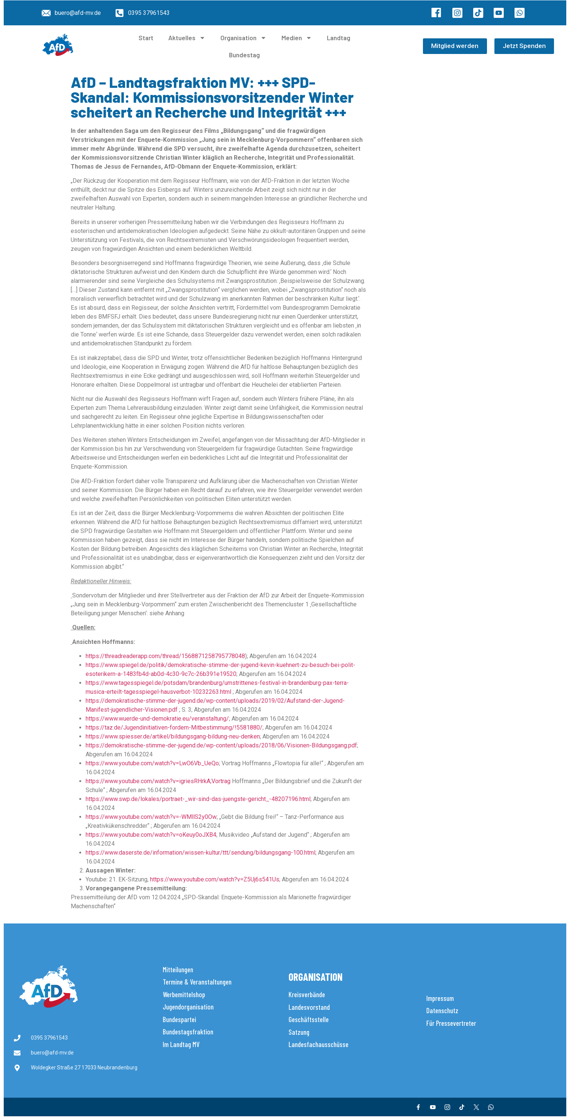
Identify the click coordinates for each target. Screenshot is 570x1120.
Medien (296, 38)
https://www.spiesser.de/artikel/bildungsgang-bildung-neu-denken (173, 736)
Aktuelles (187, 38)
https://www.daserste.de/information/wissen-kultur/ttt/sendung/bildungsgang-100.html (200, 852)
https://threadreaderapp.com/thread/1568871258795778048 (165, 656)
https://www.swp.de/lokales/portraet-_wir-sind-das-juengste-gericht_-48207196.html (198, 798)
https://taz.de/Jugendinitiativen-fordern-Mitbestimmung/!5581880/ (174, 727)
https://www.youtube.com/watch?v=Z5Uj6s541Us (214, 879)
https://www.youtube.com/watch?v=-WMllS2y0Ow (151, 816)
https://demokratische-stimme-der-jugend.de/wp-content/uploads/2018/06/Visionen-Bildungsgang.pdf (221, 745)
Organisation (243, 38)
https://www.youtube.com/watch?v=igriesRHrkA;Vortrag (158, 781)
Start (145, 37)
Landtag (338, 37)
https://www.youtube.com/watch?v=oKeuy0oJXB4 (151, 834)
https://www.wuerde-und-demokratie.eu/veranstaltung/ (157, 718)
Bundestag (244, 54)
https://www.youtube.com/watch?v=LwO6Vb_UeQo (152, 763)
